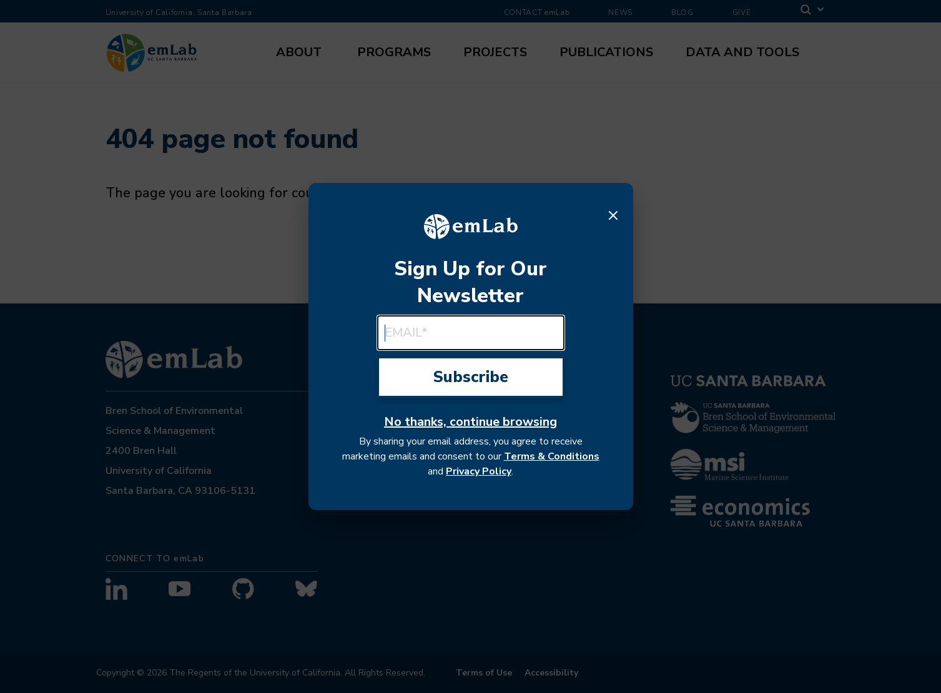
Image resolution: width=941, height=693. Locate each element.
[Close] (613, 215)
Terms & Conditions (551, 456)
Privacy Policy (478, 471)
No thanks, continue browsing (470, 421)
